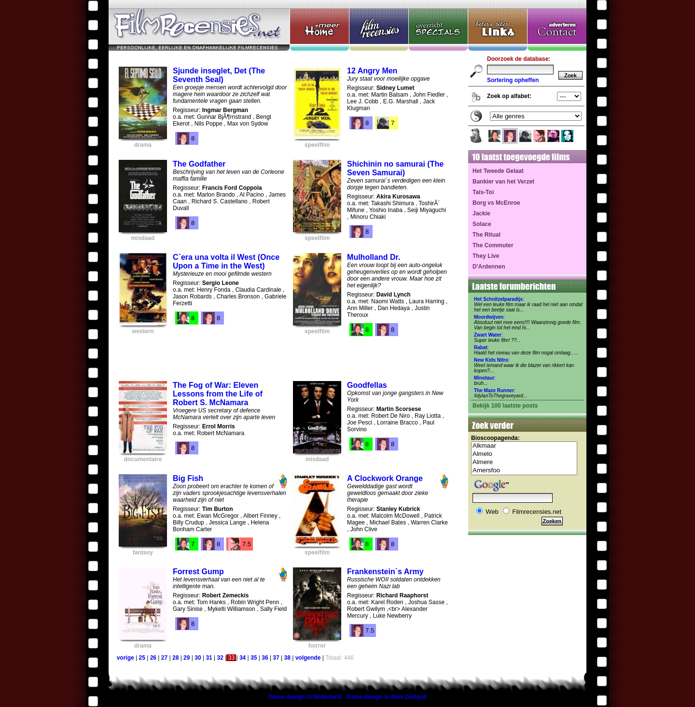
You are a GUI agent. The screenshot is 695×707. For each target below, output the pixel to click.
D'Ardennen (489, 266)
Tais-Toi (483, 192)
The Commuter (493, 245)
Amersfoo (524, 471)
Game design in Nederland (304, 696)
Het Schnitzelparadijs (498, 299)
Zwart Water (487, 335)
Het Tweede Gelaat (498, 171)
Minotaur (484, 378)
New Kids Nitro (491, 360)
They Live (486, 256)
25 (142, 657)
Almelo (524, 454)
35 (253, 657)
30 (198, 657)
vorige (125, 657)
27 (164, 657)
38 (287, 657)
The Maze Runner (494, 390)
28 (175, 657)
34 (242, 657)
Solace (482, 224)
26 (153, 657)
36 (265, 657)
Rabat (480, 347)
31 (209, 657)
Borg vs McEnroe (496, 202)
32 (220, 657)
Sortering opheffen (513, 80)
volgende (308, 657)
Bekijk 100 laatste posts (505, 405)
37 (276, 657)
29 (186, 657)
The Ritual (486, 234)
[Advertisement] (284, 354)
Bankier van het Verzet (503, 181)
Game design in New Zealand (387, 696)
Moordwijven (488, 317)
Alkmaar (524, 446)
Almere (524, 462)
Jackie (481, 213)
